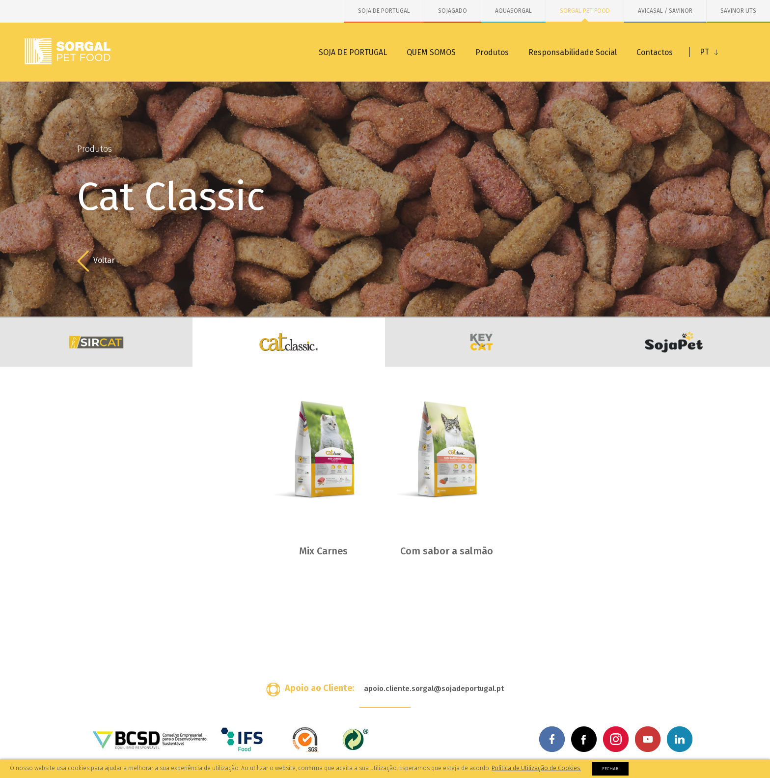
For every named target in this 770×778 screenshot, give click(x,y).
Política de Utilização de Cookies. (536, 768)
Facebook (552, 739)
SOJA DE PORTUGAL (384, 10)
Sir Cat (96, 342)
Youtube (647, 739)
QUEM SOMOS (431, 52)
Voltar (96, 261)
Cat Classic (288, 342)
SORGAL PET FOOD (585, 10)
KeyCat (481, 342)
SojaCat (674, 342)
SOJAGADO (452, 10)
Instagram (616, 739)
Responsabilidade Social (572, 52)
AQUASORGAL (513, 10)
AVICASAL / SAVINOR (665, 10)
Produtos (492, 52)
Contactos (654, 52)
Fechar (610, 769)
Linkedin (679, 739)
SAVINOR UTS (738, 10)
